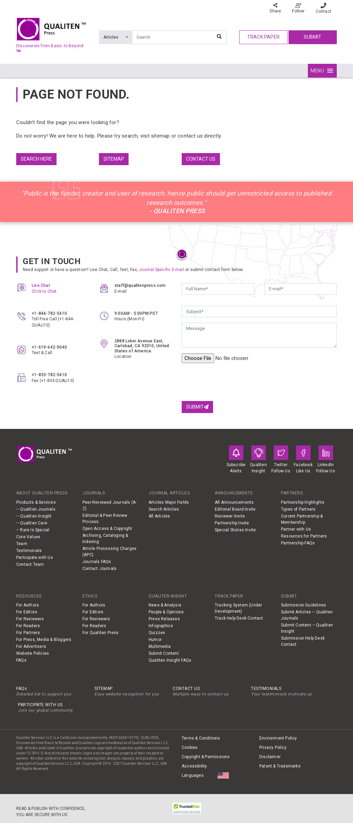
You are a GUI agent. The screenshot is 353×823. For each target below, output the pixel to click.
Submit (312, 37)
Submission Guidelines (303, 605)
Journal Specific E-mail (161, 269)
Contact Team (30, 564)
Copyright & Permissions (206, 756)
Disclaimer (270, 756)
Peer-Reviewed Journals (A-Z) (109, 505)
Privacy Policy (272, 747)
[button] (317, 71)
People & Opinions (166, 612)
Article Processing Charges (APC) (109, 551)
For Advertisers (31, 646)
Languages (193, 775)
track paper (263, 37)
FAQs (21, 660)
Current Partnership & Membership (302, 519)
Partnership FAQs (298, 543)
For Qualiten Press (100, 632)
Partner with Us (296, 529)
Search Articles (164, 509)
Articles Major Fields (169, 502)
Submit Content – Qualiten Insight (307, 628)
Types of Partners (298, 509)
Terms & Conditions (201, 738)
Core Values (28, 536)
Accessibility (194, 766)
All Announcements (234, 502)
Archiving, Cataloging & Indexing (105, 538)
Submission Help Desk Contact (303, 641)
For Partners (28, 632)
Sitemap (113, 159)
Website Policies (32, 653)
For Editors (26, 612)
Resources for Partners (304, 536)
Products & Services (36, 502)
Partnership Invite (232, 523)
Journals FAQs (96, 561)
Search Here (36, 159)
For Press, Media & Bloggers (43, 639)
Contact (323, 8)
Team (21, 543)
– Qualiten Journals (36, 509)
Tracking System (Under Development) (238, 608)
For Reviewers (30, 618)
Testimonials (29, 550)
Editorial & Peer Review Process (105, 518)
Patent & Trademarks (280, 766)
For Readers (28, 625)
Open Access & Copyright (107, 528)
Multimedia (160, 646)
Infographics (161, 625)
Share (275, 8)
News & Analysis (165, 605)
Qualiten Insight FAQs (170, 660)
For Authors (27, 605)
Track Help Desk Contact (239, 618)
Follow (298, 8)
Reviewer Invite (230, 516)
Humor (155, 639)
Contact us (200, 159)
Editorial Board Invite (235, 509)
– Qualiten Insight (34, 516)
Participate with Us (34, 557)
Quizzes (157, 632)
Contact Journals (99, 568)
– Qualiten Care (31, 523)
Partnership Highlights (302, 502)
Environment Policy (278, 738)
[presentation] (234, 382)
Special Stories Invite (235, 530)
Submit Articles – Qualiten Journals (307, 615)
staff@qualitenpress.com (140, 285)
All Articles (159, 516)
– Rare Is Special (32, 530)
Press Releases (164, 618)
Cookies (190, 747)
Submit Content (164, 653)
